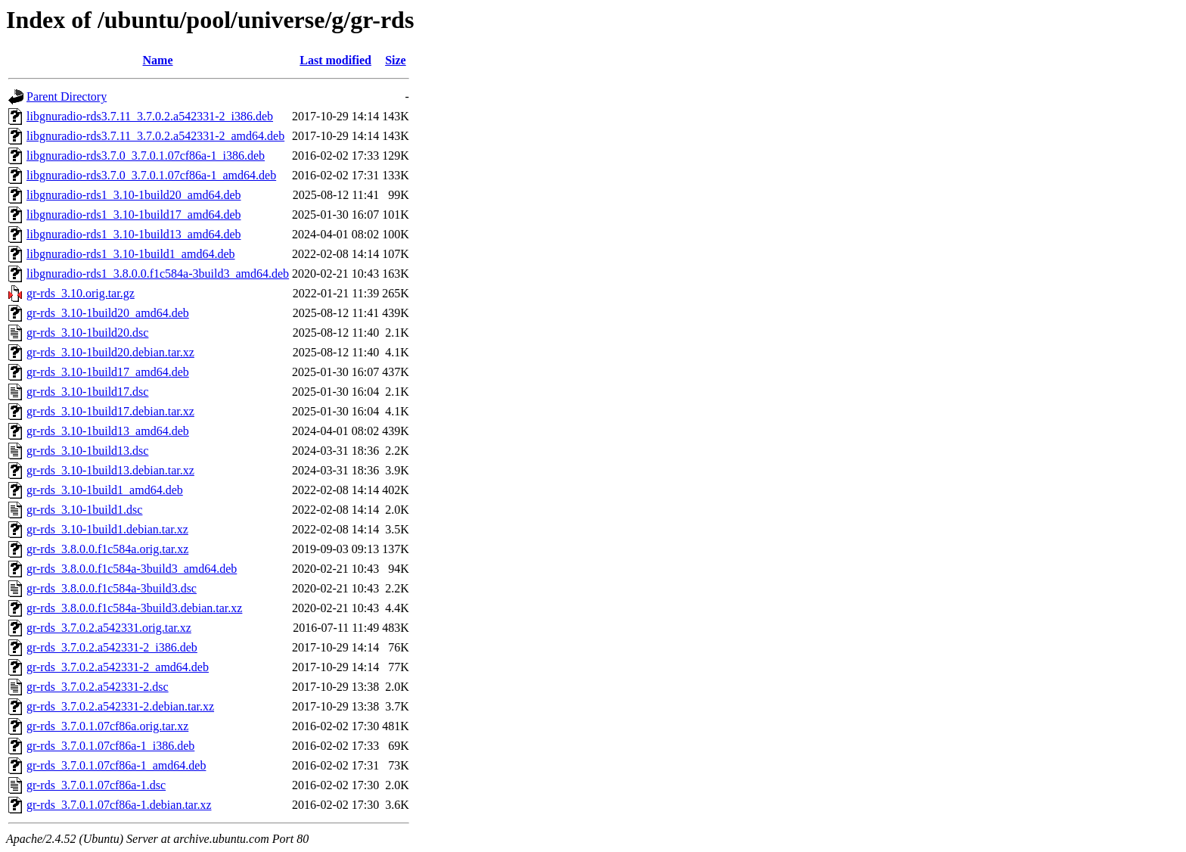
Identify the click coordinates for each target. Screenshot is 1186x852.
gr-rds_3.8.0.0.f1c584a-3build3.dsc (111, 588)
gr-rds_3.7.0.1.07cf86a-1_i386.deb (110, 745)
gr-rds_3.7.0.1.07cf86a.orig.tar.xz (107, 726)
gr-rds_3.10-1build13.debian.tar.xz (110, 470)
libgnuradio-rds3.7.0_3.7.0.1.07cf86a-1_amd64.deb (151, 175)
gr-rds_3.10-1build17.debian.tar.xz (110, 411)
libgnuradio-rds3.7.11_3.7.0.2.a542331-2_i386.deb (149, 116)
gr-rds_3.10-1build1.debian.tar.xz (107, 529)
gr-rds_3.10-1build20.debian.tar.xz (110, 352)
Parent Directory (66, 96)
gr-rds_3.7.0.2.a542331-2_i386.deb (111, 647)
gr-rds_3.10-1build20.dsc (87, 332)
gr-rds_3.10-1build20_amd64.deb (107, 312)
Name (158, 60)
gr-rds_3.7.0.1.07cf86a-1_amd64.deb (116, 765)
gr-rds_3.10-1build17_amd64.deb (107, 371)
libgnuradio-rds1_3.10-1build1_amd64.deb (130, 253)
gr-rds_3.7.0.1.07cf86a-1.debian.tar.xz (119, 804)
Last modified (335, 60)
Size (395, 60)
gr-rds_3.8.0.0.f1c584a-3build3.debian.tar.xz (134, 608)
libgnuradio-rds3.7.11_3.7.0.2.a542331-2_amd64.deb (155, 135)
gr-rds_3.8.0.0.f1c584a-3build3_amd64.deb (131, 568)
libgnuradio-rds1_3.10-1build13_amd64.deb (133, 234)
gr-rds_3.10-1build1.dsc (84, 509)
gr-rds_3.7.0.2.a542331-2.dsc (97, 686)
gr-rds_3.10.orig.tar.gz (80, 293)
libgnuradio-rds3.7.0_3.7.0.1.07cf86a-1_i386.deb (145, 155)
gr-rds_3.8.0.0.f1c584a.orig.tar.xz (107, 549)
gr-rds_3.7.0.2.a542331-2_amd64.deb (117, 667)
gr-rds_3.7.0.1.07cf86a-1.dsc (96, 785)
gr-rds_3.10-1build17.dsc (87, 391)
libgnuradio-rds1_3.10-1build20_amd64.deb (133, 194)
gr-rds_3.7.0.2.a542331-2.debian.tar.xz (120, 706)
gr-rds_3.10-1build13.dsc (87, 450)
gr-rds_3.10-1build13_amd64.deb (107, 430)
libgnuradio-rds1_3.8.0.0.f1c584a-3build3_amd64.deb (157, 273)
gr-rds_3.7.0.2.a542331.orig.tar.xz (108, 627)
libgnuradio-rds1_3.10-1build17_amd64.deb (133, 214)
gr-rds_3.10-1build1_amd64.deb (104, 490)
